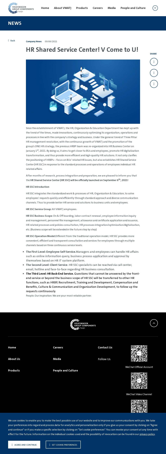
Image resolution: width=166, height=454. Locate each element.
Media (112, 8)
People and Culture (133, 8)
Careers (98, 8)
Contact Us (105, 347)
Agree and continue (24, 444)
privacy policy (147, 434)
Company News (34, 41)
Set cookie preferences (63, 444)
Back (11, 40)
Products (82, 8)
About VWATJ (62, 8)
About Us (14, 359)
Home (45, 8)
